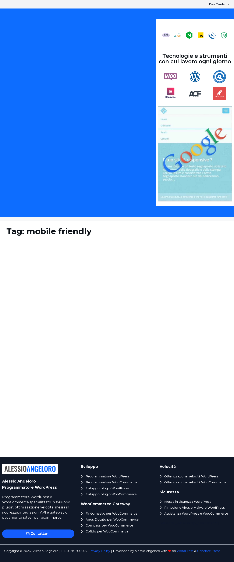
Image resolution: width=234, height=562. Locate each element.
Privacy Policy (99, 551)
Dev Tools (221, 4)
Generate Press (208, 551)
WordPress (185, 551)
